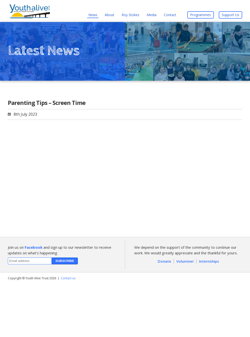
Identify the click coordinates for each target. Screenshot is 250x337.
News (92, 14)
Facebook (33, 247)
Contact (170, 14)
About (109, 14)
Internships (209, 261)
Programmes (200, 14)
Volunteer (185, 261)
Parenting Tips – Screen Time (46, 103)
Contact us (68, 278)
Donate (164, 261)
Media (151, 14)
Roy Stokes (130, 14)
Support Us (230, 14)
